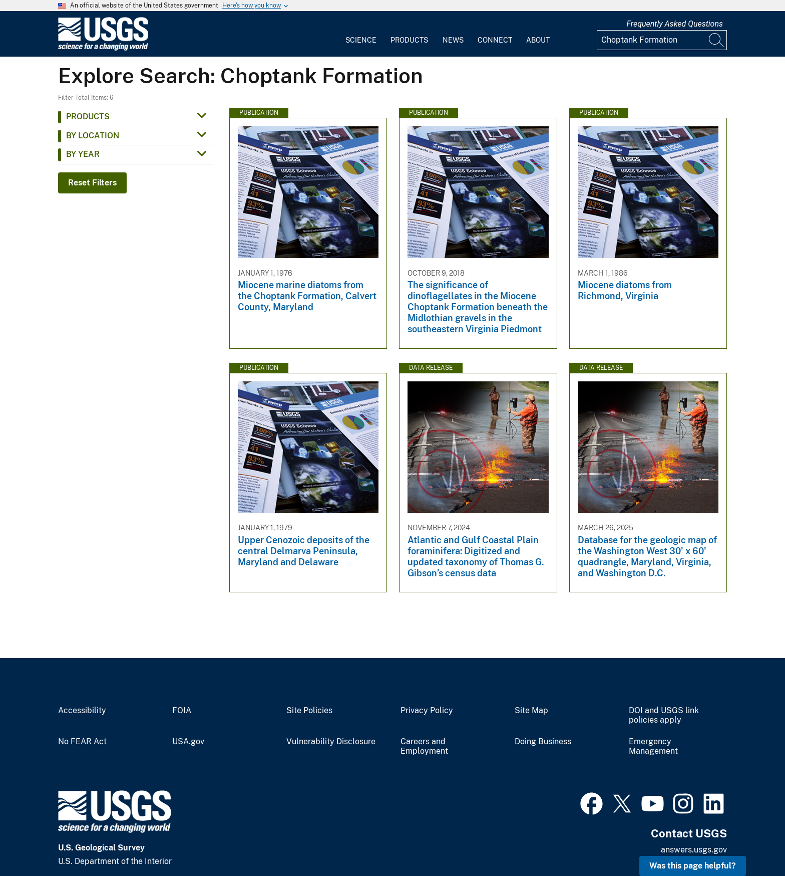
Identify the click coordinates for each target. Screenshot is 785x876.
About (538, 40)
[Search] (717, 40)
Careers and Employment (424, 746)
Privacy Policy (427, 710)
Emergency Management (653, 746)
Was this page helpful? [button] (692, 865)
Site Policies (309, 710)
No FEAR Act (82, 741)
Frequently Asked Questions (674, 24)
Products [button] (88, 116)
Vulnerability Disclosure (330, 741)
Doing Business (543, 741)
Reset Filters (92, 182)
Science (360, 40)
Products (409, 40)
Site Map (531, 710)
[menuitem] (360, 34)
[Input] (662, 40)
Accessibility (82, 710)
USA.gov (188, 741)
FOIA (181, 710)
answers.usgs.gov (694, 849)
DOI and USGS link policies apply (664, 715)
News (453, 40)
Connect (495, 40)
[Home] (103, 48)
